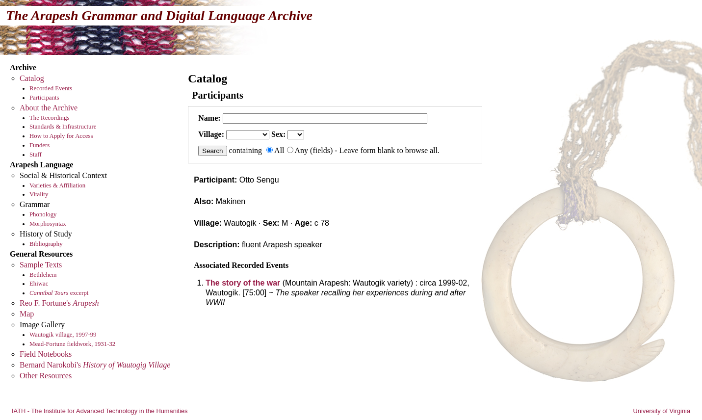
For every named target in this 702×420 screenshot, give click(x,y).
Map (27, 314)
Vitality (38, 194)
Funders (39, 145)
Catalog (32, 78)
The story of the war (243, 283)
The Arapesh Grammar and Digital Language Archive (159, 15)
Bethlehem (42, 274)
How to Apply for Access (61, 135)
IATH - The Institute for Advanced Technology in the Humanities (100, 411)
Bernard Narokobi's (95, 365)
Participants (44, 97)
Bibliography (46, 243)
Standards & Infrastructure (62, 126)
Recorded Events (50, 88)
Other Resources (46, 375)
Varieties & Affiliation (57, 185)
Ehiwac (38, 283)
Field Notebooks (46, 354)
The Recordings (49, 117)
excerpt (58, 292)
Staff (35, 154)
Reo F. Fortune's (59, 303)
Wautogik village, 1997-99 (63, 334)
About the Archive (49, 108)
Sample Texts (41, 265)
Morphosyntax (47, 223)
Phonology (42, 214)
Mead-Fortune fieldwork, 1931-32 (72, 344)
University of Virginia (661, 411)
